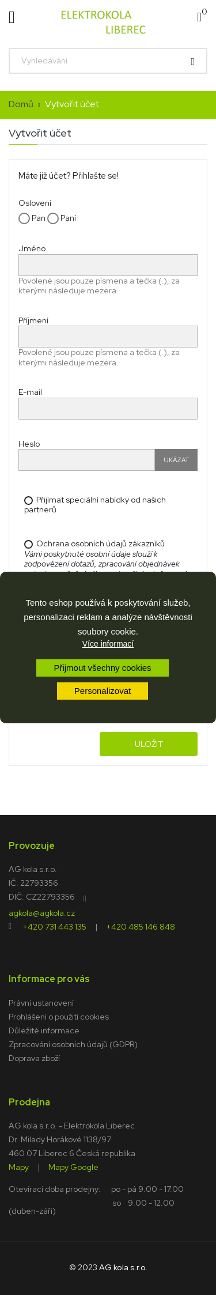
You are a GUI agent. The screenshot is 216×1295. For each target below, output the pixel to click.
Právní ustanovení (41, 1003)
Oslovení (34, 203)
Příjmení (33, 320)
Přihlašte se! (96, 176)
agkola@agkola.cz (42, 912)
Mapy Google (73, 1166)
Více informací (108, 643)
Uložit (149, 744)
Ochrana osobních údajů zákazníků (109, 569)
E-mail (30, 392)
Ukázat (176, 460)
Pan (32, 218)
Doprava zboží (34, 1058)
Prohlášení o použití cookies (59, 1016)
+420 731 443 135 (54, 926)
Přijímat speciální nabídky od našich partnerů (95, 505)
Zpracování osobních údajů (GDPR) (73, 1044)
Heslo (29, 444)
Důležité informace (44, 1030)
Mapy (19, 1166)
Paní (61, 218)
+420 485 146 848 (140, 926)
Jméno (32, 248)
